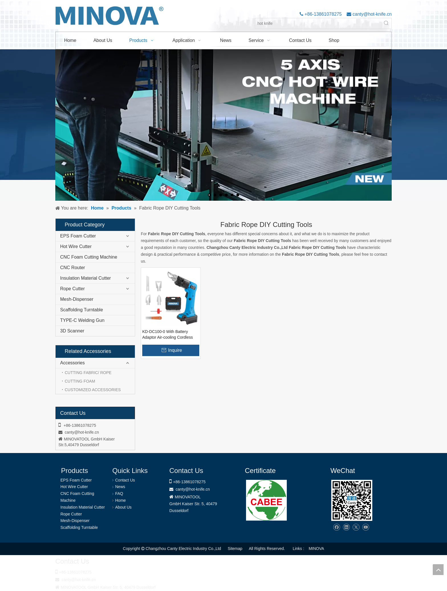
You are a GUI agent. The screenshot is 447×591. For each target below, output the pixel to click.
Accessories (72, 362)
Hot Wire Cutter (76, 246)
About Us (123, 507)
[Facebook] (336, 527)
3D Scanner (72, 330)
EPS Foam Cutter (78, 235)
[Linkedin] (346, 527)
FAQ (119, 493)
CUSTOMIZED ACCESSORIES (93, 389)
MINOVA (316, 548)
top (438, 569)
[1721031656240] (266, 500)
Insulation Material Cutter (85, 278)
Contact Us (125, 480)
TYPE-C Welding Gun (82, 320)
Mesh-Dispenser (76, 299)
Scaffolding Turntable (81, 309)
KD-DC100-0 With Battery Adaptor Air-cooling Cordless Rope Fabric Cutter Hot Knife (168, 334)
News (120, 486)
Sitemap (235, 548)
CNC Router (72, 267)
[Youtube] (365, 527)
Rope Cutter (72, 288)
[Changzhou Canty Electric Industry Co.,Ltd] (351, 500)
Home (120, 500)
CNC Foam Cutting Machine (88, 257)
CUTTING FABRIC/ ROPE (88, 372)
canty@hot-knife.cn (371, 14)
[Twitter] (355, 527)
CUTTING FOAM (80, 381)
